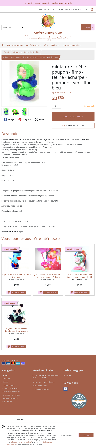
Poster (39, 119)
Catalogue (6, 379)
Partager (9, 119)
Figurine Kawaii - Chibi (31, 52)
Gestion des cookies (39, 385)
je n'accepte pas (66, 435)
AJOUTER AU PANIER (73, 116)
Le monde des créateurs (11, 395)
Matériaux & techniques (11, 392)
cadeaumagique (8, 385)
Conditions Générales (10, 388)
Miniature (16, 52)
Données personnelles (40, 389)
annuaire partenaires (10, 398)
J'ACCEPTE (86, 435)
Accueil (6, 52)
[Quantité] (56, 106)
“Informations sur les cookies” (21, 442)
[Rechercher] (22, 27)
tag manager (7, 401)
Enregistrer (24, 119)
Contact (85, 9)
